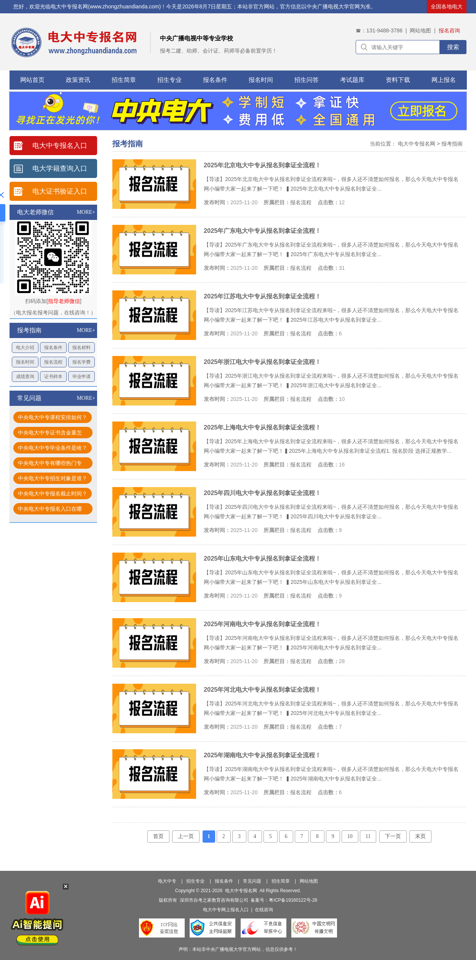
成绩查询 (25, 376)
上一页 (186, 836)
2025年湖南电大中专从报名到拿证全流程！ (262, 755)
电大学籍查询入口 (59, 168)
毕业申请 (81, 376)
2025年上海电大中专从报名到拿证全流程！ (262, 427)
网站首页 (32, 80)
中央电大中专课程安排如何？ (52, 417)
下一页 (393, 836)
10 (350, 836)
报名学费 (81, 362)
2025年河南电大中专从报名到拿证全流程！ (262, 623)
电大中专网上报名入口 (226, 909)
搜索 (453, 47)
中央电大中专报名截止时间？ (52, 493)
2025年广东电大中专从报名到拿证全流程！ (262, 230)
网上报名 (443, 80)
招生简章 (124, 80)
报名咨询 (449, 30)
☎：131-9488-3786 (379, 30)
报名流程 (53, 362)
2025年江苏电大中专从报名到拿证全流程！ (262, 296)
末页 (420, 836)
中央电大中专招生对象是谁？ (52, 478)
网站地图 (420, 30)
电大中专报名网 (416, 144)
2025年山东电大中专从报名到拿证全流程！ (262, 558)
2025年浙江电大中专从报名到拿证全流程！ (262, 361)
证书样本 (53, 376)
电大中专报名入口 (59, 145)
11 (368, 836)
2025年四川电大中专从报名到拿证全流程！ (262, 492)
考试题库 (352, 80)
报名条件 (215, 80)
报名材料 (81, 347)
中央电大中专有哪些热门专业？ (50, 464)
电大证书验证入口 (59, 191)
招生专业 (169, 80)
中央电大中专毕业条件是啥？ (52, 448)
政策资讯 (78, 80)
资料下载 (398, 80)
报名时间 (261, 80)
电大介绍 (25, 347)
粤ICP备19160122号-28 (293, 900)
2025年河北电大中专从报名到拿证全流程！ (262, 689)
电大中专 (167, 881)
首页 (158, 836)
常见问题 (252, 881)
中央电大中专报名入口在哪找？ (50, 510)
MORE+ (86, 212)
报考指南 (452, 144)
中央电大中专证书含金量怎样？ (50, 434)
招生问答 (306, 80)
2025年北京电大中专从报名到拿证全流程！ (262, 165)
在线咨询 (264, 909)
